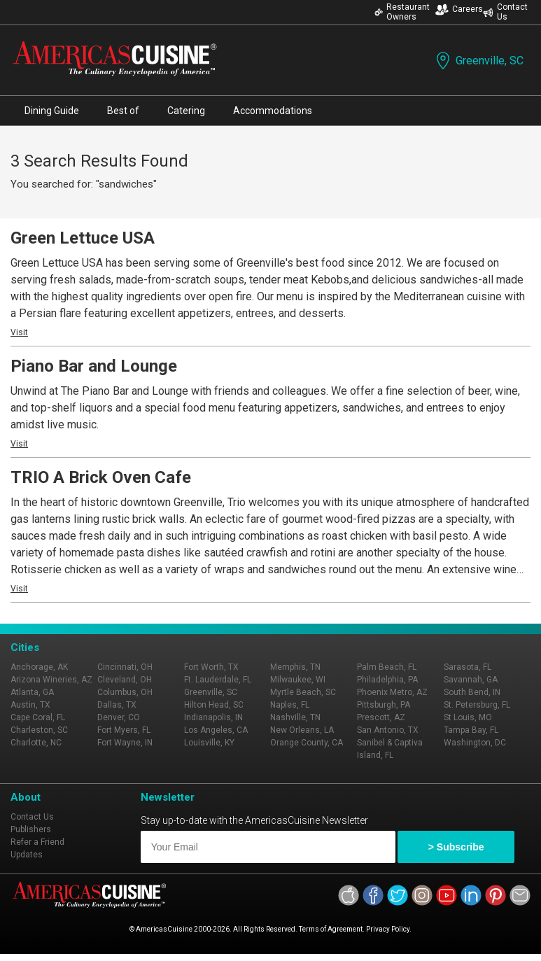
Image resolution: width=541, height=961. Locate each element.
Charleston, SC (39, 730)
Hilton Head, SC (214, 705)
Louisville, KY (209, 743)
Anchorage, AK (39, 667)
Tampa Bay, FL (471, 730)
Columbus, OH (125, 692)
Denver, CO (118, 717)
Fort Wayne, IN (125, 743)
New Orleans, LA (302, 730)
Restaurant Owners (402, 12)
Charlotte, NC (36, 743)
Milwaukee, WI (297, 680)
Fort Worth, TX (211, 667)
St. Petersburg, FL (477, 705)
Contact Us (505, 12)
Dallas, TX (116, 705)
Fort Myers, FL (123, 730)
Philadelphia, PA (387, 680)
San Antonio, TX (388, 730)
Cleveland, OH (124, 680)
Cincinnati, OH (125, 667)
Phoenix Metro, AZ (392, 692)
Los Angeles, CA (216, 730)
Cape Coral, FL (37, 717)
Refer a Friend (37, 842)
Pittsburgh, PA (383, 705)
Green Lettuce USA (82, 238)
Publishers (30, 829)
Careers (459, 9)
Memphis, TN (295, 667)
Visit (19, 332)
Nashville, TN (295, 717)
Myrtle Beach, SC (303, 692)
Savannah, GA (471, 680)
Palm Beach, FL (386, 667)
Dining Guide (51, 110)
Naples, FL (289, 705)
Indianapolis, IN (213, 717)
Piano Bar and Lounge (93, 366)
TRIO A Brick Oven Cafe (100, 477)
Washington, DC (475, 743)
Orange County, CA (306, 743)
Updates (26, 855)
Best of (123, 110)
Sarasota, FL (467, 667)
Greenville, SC (478, 60)
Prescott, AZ (381, 717)
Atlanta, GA (32, 692)
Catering (186, 110)
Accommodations (272, 110)
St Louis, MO (468, 717)
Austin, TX (30, 705)
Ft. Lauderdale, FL (217, 680)
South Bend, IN (472, 692)
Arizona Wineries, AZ (51, 680)
